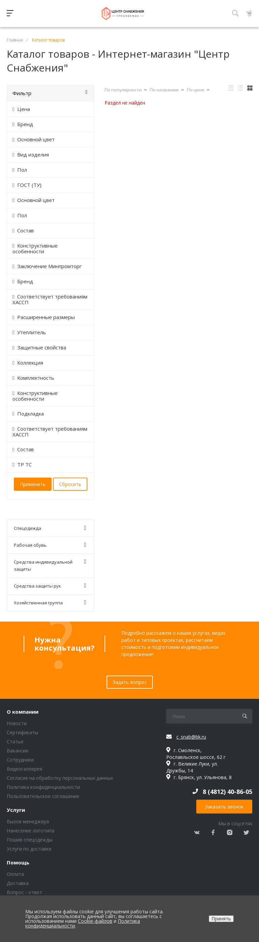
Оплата (15, 874)
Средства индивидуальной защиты (50, 565)
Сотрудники (20, 760)
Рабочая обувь (50, 545)
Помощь (18, 863)
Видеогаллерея (24, 769)
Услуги (16, 810)
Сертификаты (22, 732)
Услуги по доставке (29, 849)
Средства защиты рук (50, 585)
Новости (17, 723)
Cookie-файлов (95, 921)
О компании (22, 712)
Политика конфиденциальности (43, 787)
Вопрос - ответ (24, 892)
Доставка (18, 883)
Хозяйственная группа (50, 602)
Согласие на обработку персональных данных (60, 778)
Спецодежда (50, 528)
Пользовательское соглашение (43, 796)
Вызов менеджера (28, 821)
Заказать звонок (224, 806)
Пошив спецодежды (29, 839)
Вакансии (17, 750)
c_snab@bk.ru (191, 737)
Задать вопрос (130, 682)
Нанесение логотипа (30, 830)
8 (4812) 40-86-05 (227, 792)
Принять (221, 918)
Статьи (15, 741)
